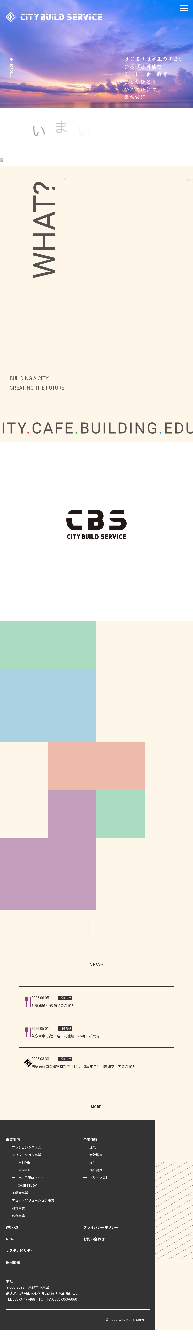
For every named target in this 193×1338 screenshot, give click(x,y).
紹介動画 (96, 1178)
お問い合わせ (94, 1247)
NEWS (11, 1247)
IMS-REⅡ (24, 1178)
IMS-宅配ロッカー (32, 1185)
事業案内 (13, 1147)
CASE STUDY (28, 1193)
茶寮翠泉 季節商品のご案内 (52, 1006)
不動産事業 (20, 1200)
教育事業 (19, 1216)
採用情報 (13, 1270)
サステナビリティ (20, 1258)
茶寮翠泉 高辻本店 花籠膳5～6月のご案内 (65, 1036)
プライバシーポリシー (101, 1235)
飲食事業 (19, 1224)
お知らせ (65, 998)
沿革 (92, 1170)
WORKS (12, 1235)
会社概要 (96, 1163)
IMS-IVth (24, 1170)
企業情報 (90, 1147)
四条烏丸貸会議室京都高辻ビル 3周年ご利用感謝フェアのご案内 (95, 1067)
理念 (92, 1155)
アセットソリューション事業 (35, 1208)
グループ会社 (99, 1185)
